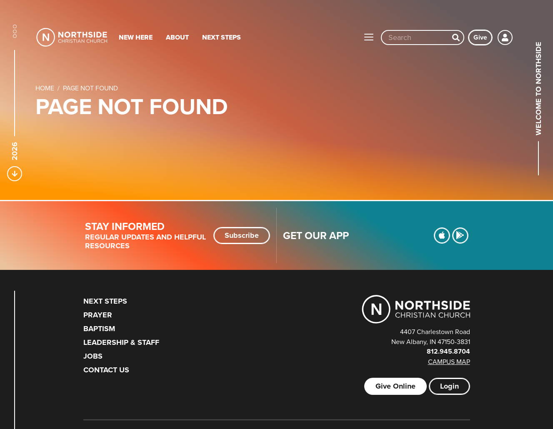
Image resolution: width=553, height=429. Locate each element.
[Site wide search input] (415, 37)
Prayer (97, 314)
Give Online (395, 386)
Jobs (93, 356)
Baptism (99, 328)
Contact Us (106, 369)
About (177, 37)
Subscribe (242, 235)
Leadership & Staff (121, 342)
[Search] (455, 37)
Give (480, 37)
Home (44, 87)
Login (449, 386)
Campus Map (449, 361)
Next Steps (221, 37)
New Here (136, 37)
